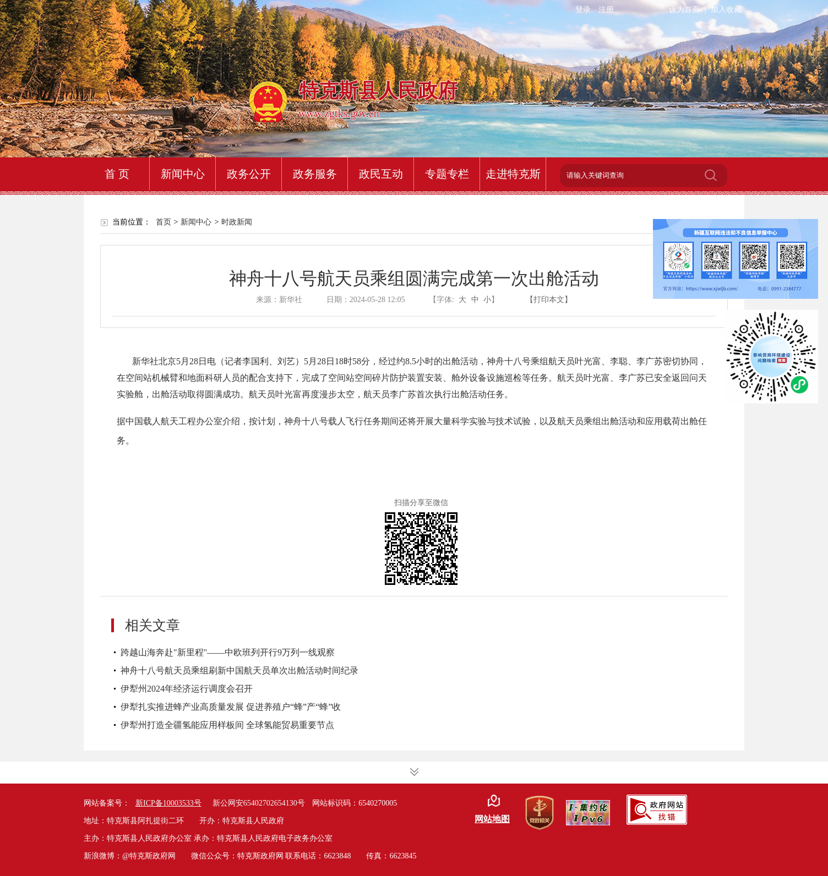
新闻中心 (183, 174)
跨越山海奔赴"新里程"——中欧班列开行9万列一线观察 (228, 652)
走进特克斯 (513, 174)
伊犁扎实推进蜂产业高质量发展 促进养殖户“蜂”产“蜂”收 (231, 706)
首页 (163, 222)
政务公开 (249, 174)
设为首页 (684, 10)
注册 (606, 10)
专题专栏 (447, 174)
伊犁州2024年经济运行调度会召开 (187, 688)
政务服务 (315, 174)
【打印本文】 (549, 299)
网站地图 (492, 819)
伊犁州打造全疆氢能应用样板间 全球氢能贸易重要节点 (227, 725)
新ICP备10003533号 (168, 803)
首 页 (117, 174)
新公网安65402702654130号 (259, 803)
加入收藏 (726, 10)
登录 (583, 10)
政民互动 (381, 174)
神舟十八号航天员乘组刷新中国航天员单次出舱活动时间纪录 (239, 670)
